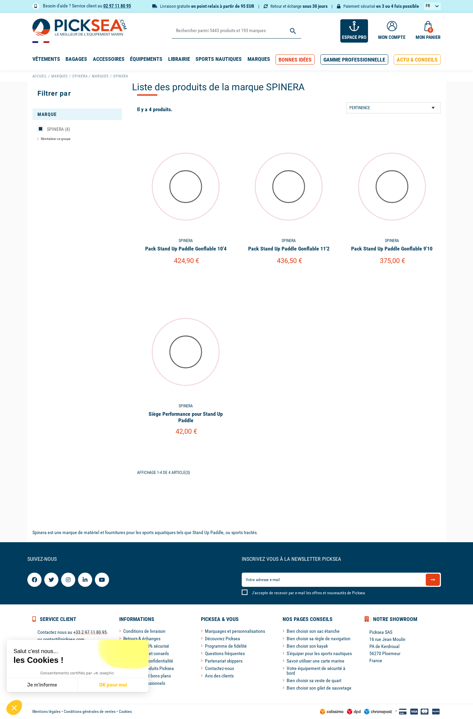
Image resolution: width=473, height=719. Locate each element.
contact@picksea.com (63, 639)
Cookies (125, 711)
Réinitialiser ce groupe (55, 139)
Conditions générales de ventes (89, 711)
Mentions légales (46, 711)
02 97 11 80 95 (117, 5)
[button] (295, 59)
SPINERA (58, 129)
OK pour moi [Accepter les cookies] (113, 685)
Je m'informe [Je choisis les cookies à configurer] (42, 685)
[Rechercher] (236, 31)
